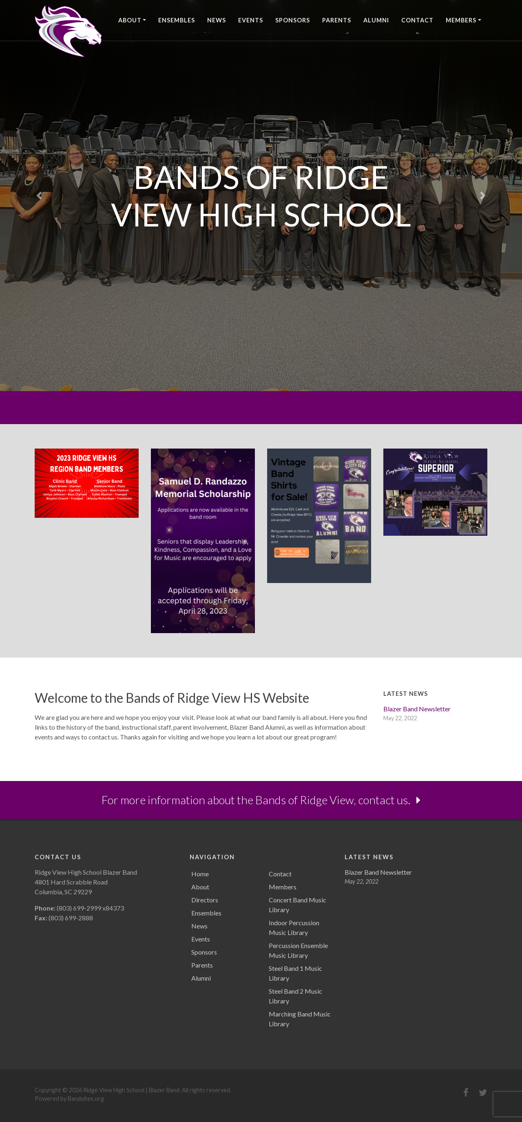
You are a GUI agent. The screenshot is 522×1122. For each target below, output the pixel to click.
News (216, 20)
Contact (417, 20)
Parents (336, 20)
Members (282, 887)
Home (200, 874)
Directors (204, 900)
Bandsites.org (86, 1098)
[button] (39, 195)
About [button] (130, 20)
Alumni (376, 20)
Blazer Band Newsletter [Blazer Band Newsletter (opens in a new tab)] (417, 709)
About (200, 887)
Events (250, 20)
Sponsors (292, 20)
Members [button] (461, 20)
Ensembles (176, 20)
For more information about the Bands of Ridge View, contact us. (261, 800)
